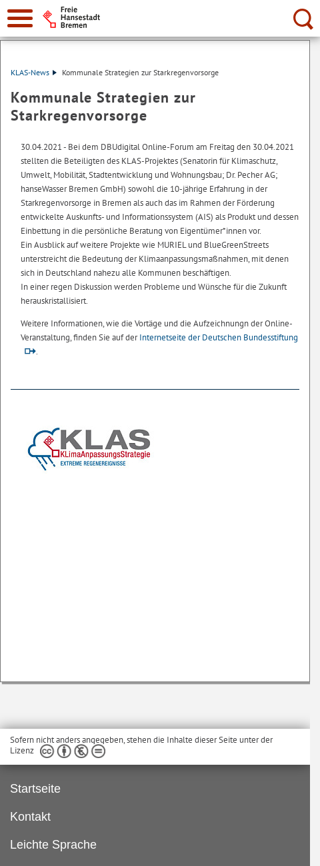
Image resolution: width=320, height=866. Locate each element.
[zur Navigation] (20, 18)
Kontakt (30, 816)
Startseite (35, 788)
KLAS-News (34, 72)
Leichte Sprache (53, 844)
